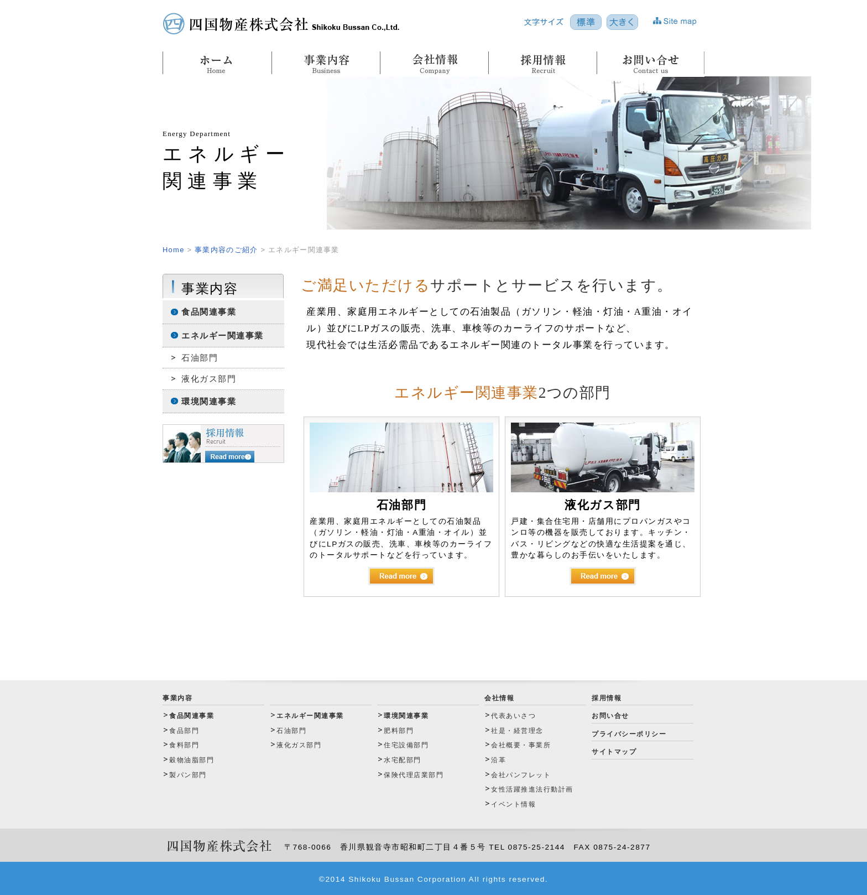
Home (174, 250)
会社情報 (499, 698)
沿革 (498, 760)
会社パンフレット (521, 775)
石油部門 (199, 357)
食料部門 (184, 745)
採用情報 (606, 698)
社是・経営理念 (517, 731)
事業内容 (177, 698)
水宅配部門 (402, 760)
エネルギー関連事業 (222, 335)
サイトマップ (614, 752)
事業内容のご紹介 (226, 250)
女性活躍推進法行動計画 (532, 789)
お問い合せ (610, 716)
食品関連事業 (208, 311)
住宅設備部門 (406, 745)
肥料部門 (399, 731)
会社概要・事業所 (521, 745)
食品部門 (184, 731)
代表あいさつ (513, 716)
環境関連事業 (208, 401)
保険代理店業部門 (413, 775)
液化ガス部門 (208, 378)
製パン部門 (188, 775)
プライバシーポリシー (629, 734)
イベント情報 (513, 804)
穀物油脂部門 (191, 760)
